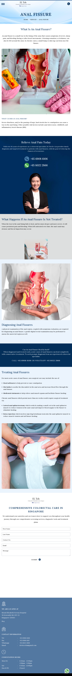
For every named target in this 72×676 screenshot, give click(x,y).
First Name (6, 529)
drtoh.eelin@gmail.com (28, 645)
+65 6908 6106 (25, 638)
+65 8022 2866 (53, 360)
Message (6, 551)
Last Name (6, 534)
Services (33, 19)
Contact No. (7, 540)
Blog (3, 621)
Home (26, 19)
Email (4, 545)
